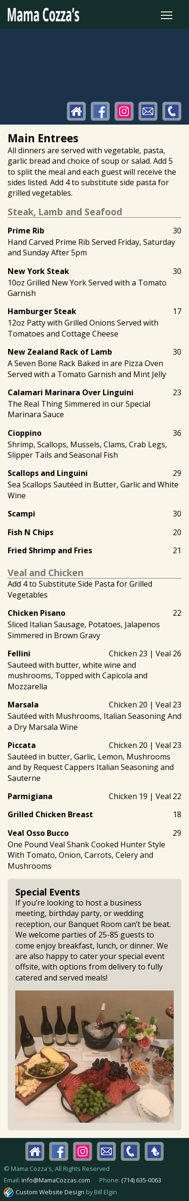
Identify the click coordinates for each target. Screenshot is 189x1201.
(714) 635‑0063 (141, 1180)
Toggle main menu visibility (167, 13)
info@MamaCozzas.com (55, 1180)
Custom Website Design (50, 1192)
